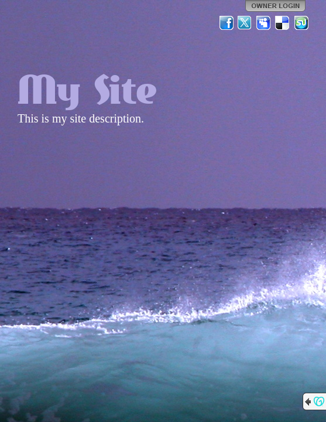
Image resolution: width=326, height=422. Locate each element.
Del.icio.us (282, 23)
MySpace (264, 23)
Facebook (226, 23)
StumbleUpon (301, 23)
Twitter (245, 23)
